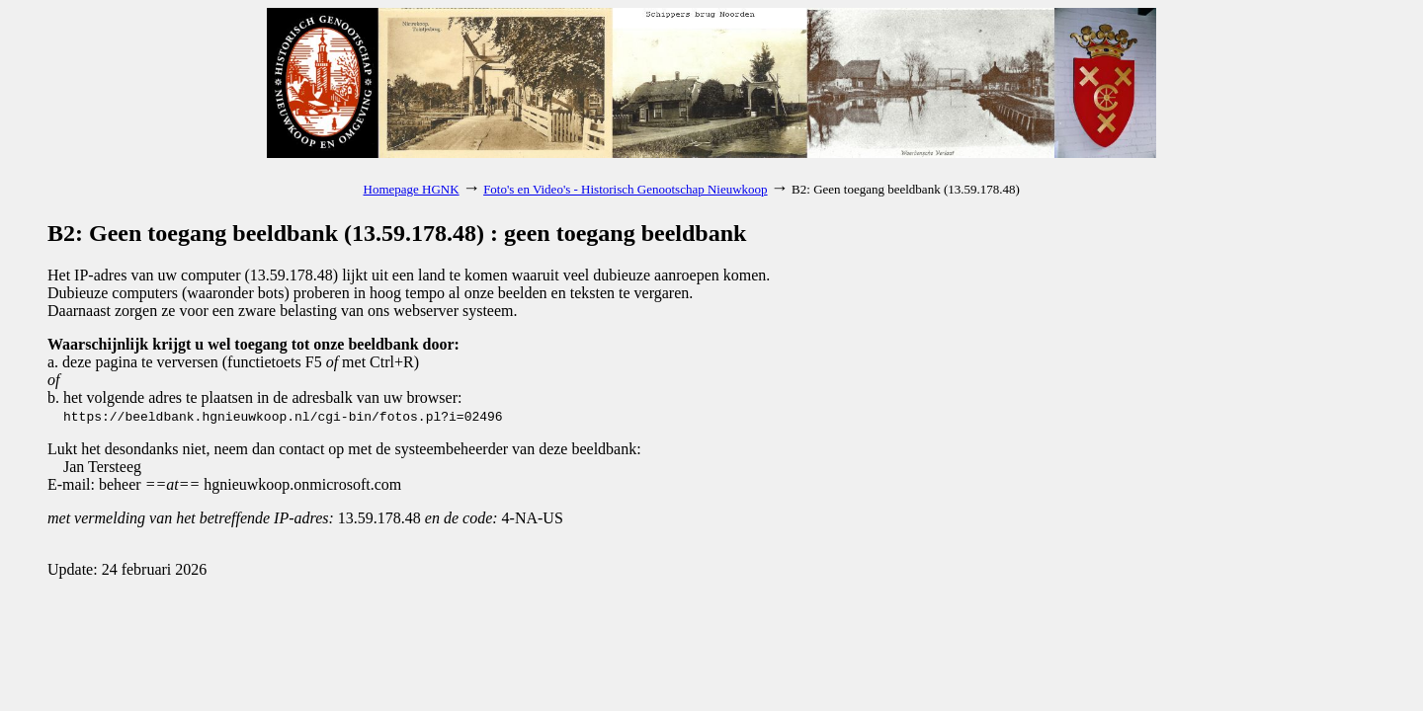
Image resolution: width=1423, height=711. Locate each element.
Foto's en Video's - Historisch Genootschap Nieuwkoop (625, 189)
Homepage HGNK (412, 189)
